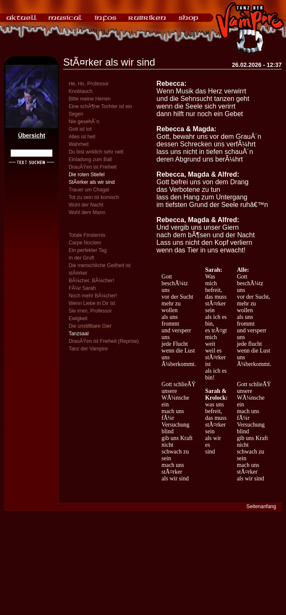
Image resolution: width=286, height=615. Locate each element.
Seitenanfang (261, 506)
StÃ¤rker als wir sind (91, 182)
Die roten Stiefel (86, 175)
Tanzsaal (78, 334)
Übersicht (31, 135)
